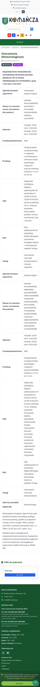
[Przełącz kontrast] (23, 11)
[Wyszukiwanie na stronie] (20, 29)
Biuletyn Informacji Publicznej (11, 660)
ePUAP (3, 666)
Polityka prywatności (27, 678)
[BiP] (18, 35)
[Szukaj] (31, 29)
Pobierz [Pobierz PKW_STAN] (20, 575)
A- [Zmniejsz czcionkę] (20, 11)
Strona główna (5, 47)
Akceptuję (20, 683)
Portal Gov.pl (5, 663)
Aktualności (15, 47)
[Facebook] (13, 35)
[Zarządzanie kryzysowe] (22, 35)
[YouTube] (9, 35)
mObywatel (5, 669)
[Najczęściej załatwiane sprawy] (26, 35)
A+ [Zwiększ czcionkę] (16, 11)
